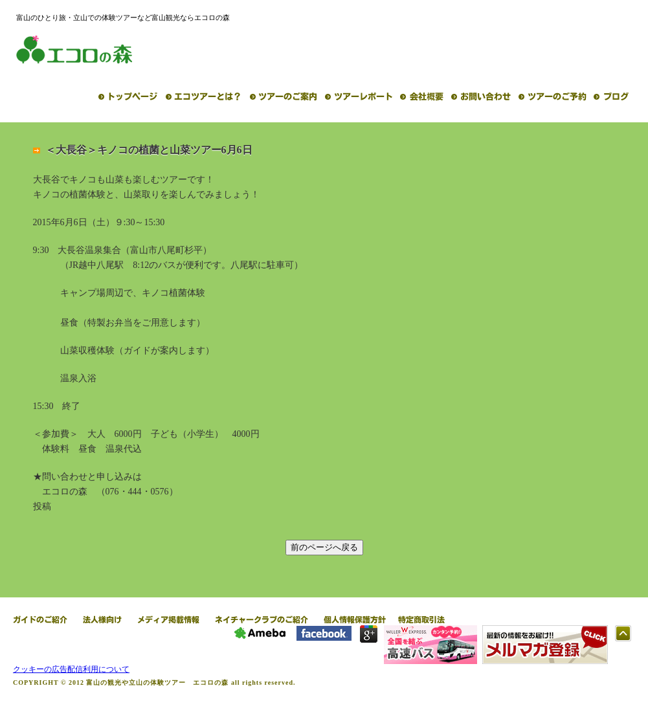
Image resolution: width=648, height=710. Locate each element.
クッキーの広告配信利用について (71, 669)
